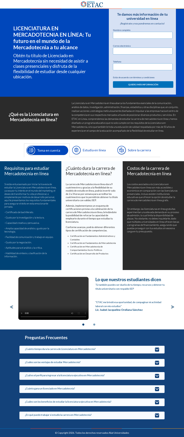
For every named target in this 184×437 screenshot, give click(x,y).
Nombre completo (121, 30)
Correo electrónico (122, 45)
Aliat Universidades (119, 432)
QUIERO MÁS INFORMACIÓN (143, 84)
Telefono (117, 61)
